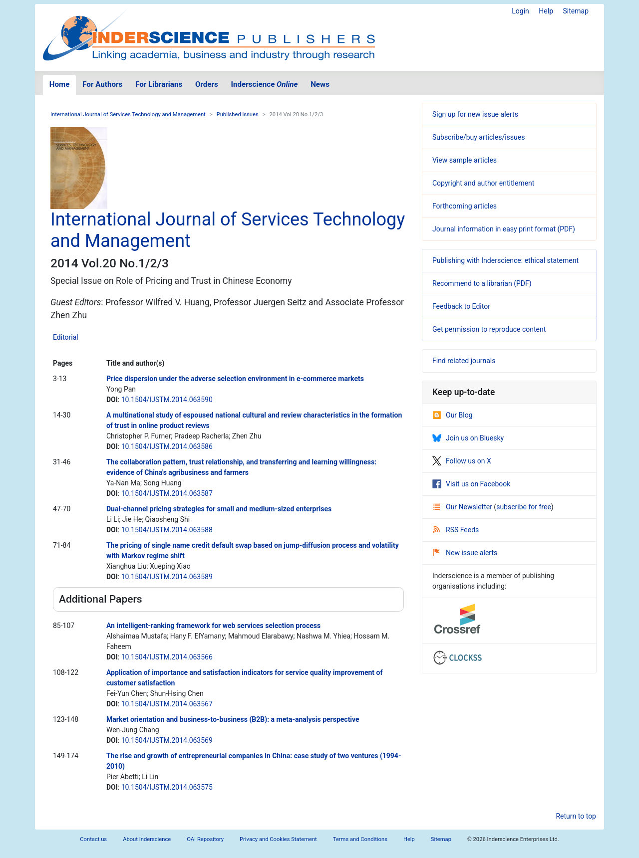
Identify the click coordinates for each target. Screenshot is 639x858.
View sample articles (464, 160)
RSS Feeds (456, 530)
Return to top (576, 816)
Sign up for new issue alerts (475, 114)
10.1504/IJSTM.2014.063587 (167, 493)
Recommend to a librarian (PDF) (482, 283)
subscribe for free (523, 507)
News (320, 84)
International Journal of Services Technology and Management (128, 114)
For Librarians (158, 84)
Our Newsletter (463, 507)
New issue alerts (465, 553)
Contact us (93, 839)
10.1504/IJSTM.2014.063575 (167, 787)
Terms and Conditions (360, 839)
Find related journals (463, 361)
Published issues (238, 114)
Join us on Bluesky (468, 438)
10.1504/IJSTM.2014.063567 (167, 704)
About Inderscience (147, 839)
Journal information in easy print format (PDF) (503, 229)
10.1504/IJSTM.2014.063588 (167, 530)
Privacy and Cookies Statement (278, 839)
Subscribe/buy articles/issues (478, 137)
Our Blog (452, 415)
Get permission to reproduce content (489, 329)
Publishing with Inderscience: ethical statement (505, 260)
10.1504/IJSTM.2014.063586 (167, 446)
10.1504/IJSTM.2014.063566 (167, 657)
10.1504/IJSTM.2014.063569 (167, 740)
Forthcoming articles (464, 206)
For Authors (102, 84)
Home (59, 84)
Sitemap (576, 11)
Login (520, 11)
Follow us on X (461, 461)
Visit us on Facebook (471, 484)
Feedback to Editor (461, 306)
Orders (206, 84)
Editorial (65, 337)
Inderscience (264, 84)
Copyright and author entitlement (483, 183)
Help (546, 11)
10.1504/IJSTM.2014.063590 (167, 400)
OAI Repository (205, 839)
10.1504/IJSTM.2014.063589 (167, 577)
